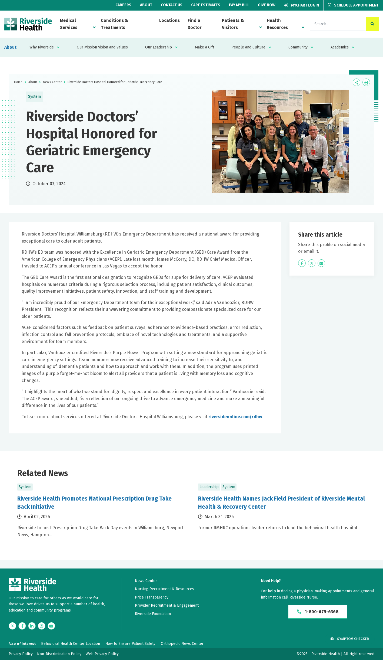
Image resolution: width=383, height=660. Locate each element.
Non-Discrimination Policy (59, 654)
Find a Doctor (195, 24)
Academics (340, 47)
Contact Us (171, 5)
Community (298, 47)
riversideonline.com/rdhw (235, 416)
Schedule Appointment (353, 5)
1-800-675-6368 (317, 611)
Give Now (266, 5)
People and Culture (248, 47)
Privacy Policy (21, 654)
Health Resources (277, 24)
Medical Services (68, 24)
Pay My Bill (239, 5)
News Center (52, 82)
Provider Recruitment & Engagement (167, 605)
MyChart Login (301, 5)
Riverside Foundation (153, 614)
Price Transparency (151, 597)
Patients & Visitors (233, 24)
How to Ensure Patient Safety (130, 643)
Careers (123, 5)
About (146, 5)
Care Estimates (205, 5)
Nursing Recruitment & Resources (164, 589)
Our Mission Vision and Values (102, 47)
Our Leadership (158, 47)
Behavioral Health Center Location (70, 643)
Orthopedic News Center (182, 643)
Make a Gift (204, 47)
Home (18, 82)
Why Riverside (41, 47)
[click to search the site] (372, 24)
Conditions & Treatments (114, 24)
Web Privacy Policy (102, 654)
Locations (169, 20)
